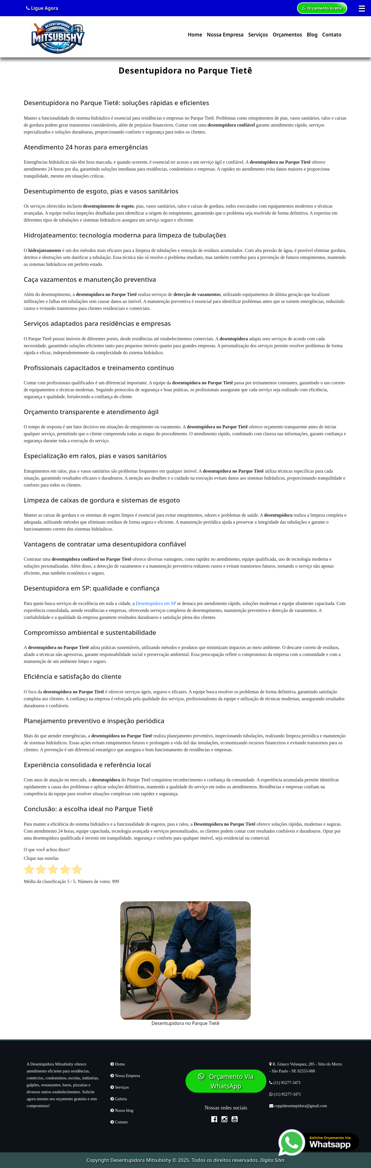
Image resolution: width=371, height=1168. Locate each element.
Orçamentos (287, 34)
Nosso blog (121, 1110)
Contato (331, 34)
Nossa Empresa (225, 34)
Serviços (258, 34)
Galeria (118, 1099)
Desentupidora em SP (156, 603)
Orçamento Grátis (322, 8)
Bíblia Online (280, 1120)
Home (195, 34)
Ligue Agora (42, 8)
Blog (312, 34)
